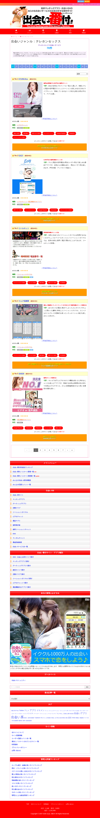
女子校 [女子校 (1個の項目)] (57, 717)
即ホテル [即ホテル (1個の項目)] (43, 717)
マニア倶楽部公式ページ (49, 365)
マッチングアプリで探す (21, 561)
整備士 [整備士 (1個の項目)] (77, 717)
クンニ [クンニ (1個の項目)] (46, 710)
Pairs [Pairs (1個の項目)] (17, 710)
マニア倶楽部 (24, 301)
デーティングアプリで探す (22, 565)
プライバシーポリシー (19, 747)
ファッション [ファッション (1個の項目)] (43, 713)
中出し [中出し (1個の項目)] (61, 713)
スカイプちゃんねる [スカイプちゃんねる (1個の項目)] (74, 710)
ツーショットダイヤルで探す (22, 578)
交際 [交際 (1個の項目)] (68, 713)
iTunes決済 (53, 210)
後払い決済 (16, 133)
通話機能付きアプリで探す (22, 587)
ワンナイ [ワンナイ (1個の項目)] (53, 713)
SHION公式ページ (49, 437)
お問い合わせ (16, 750)
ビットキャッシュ (48, 133)
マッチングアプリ (19, 499)
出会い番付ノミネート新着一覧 (24, 471)
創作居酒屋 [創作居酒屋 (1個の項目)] (31, 717)
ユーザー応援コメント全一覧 (21, 738)
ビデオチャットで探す (20, 583)
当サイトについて (18, 732)
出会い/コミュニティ (19, 680)
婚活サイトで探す (19, 570)
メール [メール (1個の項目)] (49, 713)
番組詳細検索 (17, 542)
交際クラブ (16, 508)
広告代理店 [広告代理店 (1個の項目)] (62, 717)
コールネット (24, 228)
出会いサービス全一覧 (20, 546)
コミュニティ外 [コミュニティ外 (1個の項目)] (64, 710)
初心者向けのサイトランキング (22, 777)
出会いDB (50, 491)
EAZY (21, 155)
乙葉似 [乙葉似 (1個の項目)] (65, 713)
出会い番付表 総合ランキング (23, 467)
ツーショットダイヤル (20, 512)
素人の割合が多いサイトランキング (24, 774)
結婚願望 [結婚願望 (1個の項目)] (16, 720)
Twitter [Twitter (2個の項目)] (21, 710)
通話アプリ (16, 521)
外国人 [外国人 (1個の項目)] (53, 717)
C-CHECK (62, 282)
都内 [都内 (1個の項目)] (24, 720)
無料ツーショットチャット (22, 529)
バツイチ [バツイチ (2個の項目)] (30, 713)
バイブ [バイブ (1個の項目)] (24, 713)
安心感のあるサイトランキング (22, 789)
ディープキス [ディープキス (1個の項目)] (18, 713)
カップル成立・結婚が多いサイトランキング (27, 765)
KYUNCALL (23, 79)
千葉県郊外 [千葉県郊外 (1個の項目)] (37, 717)
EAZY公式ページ (49, 219)
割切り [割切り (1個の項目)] (26, 717)
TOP (27, 804)
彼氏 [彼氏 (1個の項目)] (66, 717)
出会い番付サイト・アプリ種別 (50, 553)
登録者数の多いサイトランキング (23, 780)
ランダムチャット (19, 538)
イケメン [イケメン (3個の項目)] (40, 710)
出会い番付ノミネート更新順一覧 (26, 476)
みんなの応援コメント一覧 (22, 484)
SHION (21, 374)
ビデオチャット (18, 516)
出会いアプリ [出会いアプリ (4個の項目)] (80, 713)
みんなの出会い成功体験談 (22, 480)
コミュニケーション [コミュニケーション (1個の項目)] (54, 710)
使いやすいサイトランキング (21, 786)
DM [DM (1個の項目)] (15, 710)
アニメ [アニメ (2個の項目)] (26, 710)
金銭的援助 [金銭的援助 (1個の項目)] (29, 720)
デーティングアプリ (19, 503)
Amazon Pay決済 (61, 133)
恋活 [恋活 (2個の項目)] (69, 718)
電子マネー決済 (36, 133)
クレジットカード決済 (19, 137)
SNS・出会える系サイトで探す (23, 557)
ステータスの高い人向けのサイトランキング (27, 771)
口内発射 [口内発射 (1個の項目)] (48, 717)
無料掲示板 (16, 525)
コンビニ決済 (32, 282)
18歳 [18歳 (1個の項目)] (12, 710)
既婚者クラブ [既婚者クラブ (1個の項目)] (83, 717)
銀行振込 (26, 133)
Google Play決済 (43, 210)
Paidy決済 (72, 133)
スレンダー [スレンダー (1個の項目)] (83, 710)
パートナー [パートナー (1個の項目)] (36, 713)
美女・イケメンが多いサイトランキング (25, 768)
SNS (14, 533)
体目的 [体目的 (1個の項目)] (72, 713)
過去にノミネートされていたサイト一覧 (25, 741)
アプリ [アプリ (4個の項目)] (33, 710)
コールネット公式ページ (49, 292)
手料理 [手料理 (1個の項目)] (73, 717)
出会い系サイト (18, 495)
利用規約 (15, 744)
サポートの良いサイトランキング (23, 792)
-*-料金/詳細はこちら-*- (49, 118)
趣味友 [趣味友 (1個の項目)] (21, 720)
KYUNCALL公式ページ (49, 147)
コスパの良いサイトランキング (22, 783)
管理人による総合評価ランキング (23, 795)
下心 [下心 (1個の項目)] (58, 713)
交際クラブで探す (19, 574)
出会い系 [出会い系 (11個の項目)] (17, 717)
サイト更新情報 (17, 735)
